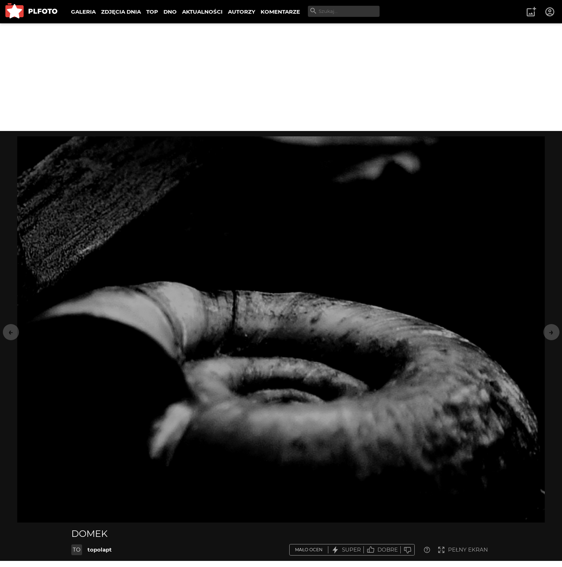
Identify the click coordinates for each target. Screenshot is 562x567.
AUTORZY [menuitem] (241, 11)
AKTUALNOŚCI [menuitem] (202, 11)
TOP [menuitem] (152, 11)
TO (77, 549)
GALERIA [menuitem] (83, 11)
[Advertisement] (281, 77)
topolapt (99, 549)
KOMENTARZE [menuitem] (280, 11)
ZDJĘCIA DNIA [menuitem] (121, 11)
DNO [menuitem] (170, 11)
